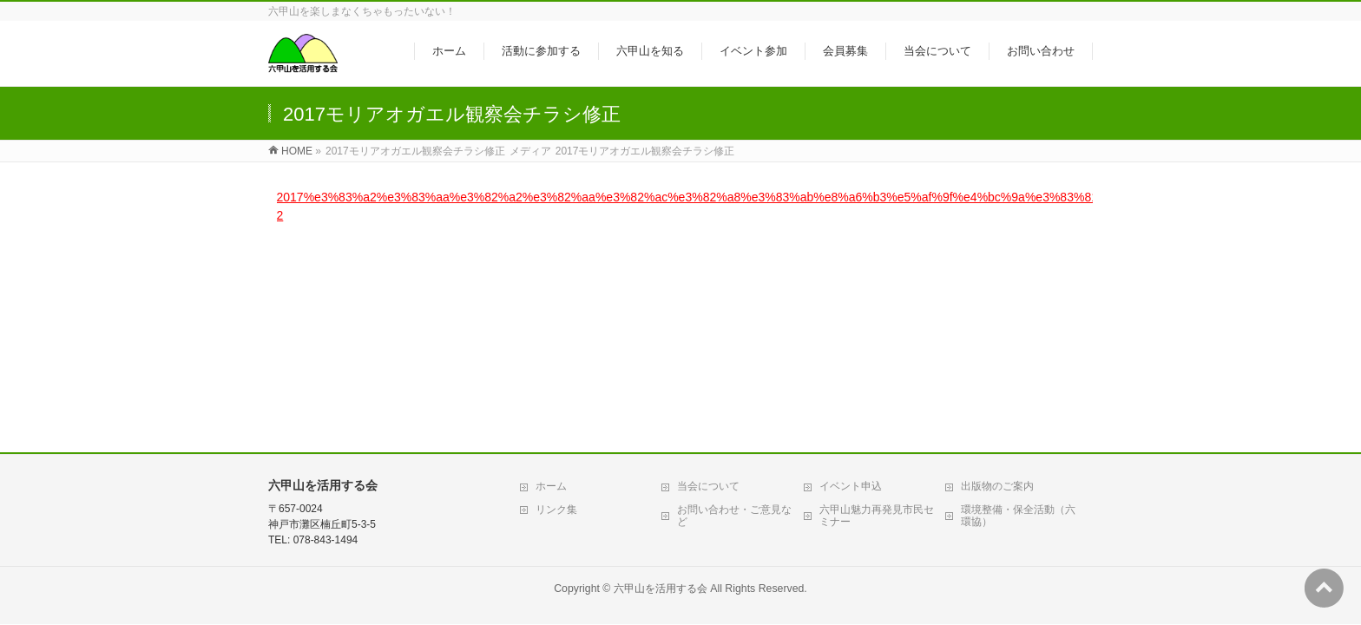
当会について (708, 306)
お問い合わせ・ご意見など (734, 336)
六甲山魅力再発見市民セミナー (876, 336)
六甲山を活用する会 (660, 409)
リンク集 (556, 330)
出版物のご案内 (997, 306)
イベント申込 (850, 306)
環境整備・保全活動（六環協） (1018, 336)
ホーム (551, 306)
